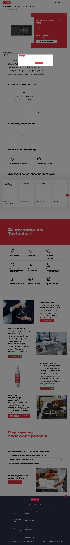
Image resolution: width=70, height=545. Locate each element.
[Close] (51, 56)
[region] (35, 60)
